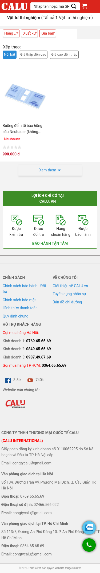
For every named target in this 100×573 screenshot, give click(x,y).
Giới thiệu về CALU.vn (70, 286)
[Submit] (74, 6)
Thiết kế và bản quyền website (46, 568)
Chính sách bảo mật (19, 300)
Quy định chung (15, 316)
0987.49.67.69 (38, 357)
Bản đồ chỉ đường (67, 302)
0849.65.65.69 (38, 349)
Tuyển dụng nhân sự (69, 294)
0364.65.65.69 (54, 365)
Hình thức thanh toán (20, 308)
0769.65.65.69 (38, 341)
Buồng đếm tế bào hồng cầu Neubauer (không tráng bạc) (22, 129)
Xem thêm (47, 170)
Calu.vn (76, 568)
